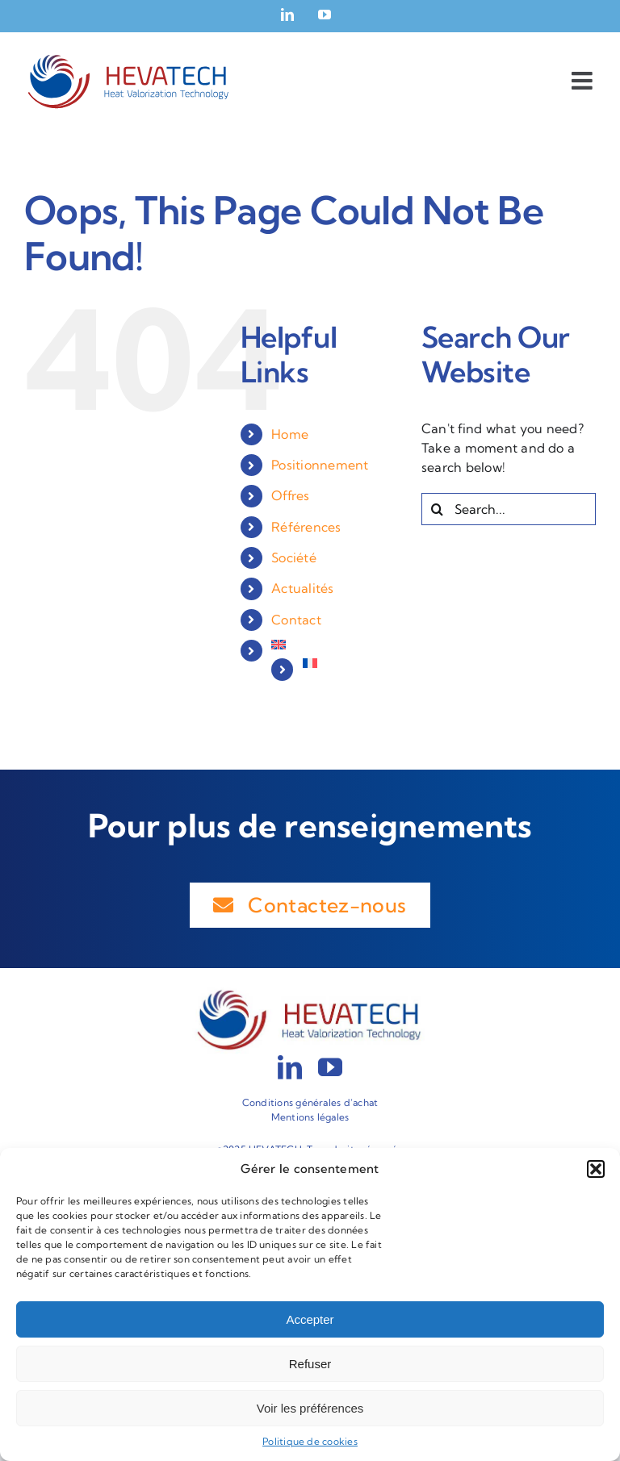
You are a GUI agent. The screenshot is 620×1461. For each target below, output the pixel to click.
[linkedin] (290, 1067)
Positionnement (319, 465)
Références (306, 527)
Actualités (302, 588)
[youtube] (330, 1067)
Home (289, 434)
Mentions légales (310, 1117)
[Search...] (508, 509)
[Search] (437, 509)
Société (293, 557)
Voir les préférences (310, 1408)
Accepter (309, 1319)
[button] (596, 1169)
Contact (296, 620)
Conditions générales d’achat (310, 1102)
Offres (290, 495)
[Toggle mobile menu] (584, 81)
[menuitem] (334, 644)
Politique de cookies (310, 1441)
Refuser (310, 1364)
